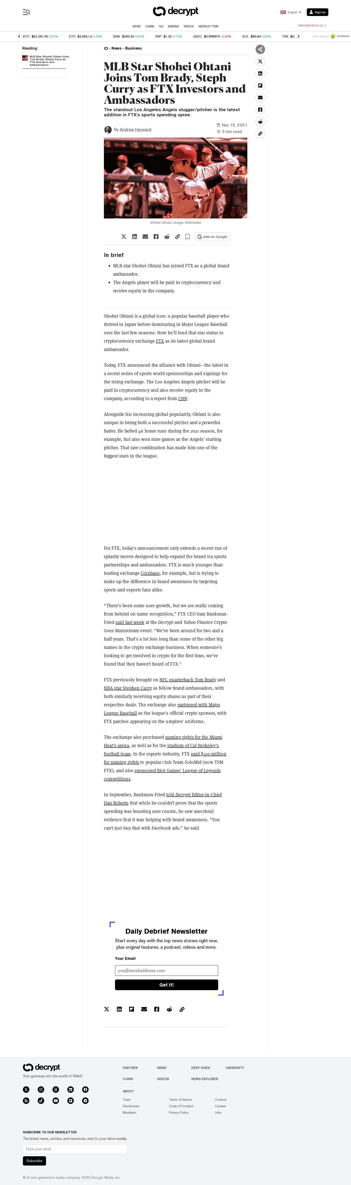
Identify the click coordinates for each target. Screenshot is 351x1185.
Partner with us (312, 25)
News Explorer (204, 1079)
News (137, 26)
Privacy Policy (179, 1112)
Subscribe (34, 1161)
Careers (220, 1106)
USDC (197, 36)
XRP (158, 36)
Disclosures (131, 1106)
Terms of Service (180, 1099)
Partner (130, 1068)
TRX (285, 36)
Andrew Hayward (135, 129)
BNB (116, 36)
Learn (150, 26)
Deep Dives (200, 1068)
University (235, 1068)
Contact (221, 1099)
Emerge (173, 26)
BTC (26, 36)
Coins (128, 1079)
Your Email (125, 958)
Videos (189, 26)
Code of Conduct (181, 1106)
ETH (72, 36)
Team (127, 1099)
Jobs (218, 1112)
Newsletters (209, 26)
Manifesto (129, 1112)
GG (161, 26)
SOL (245, 36)
